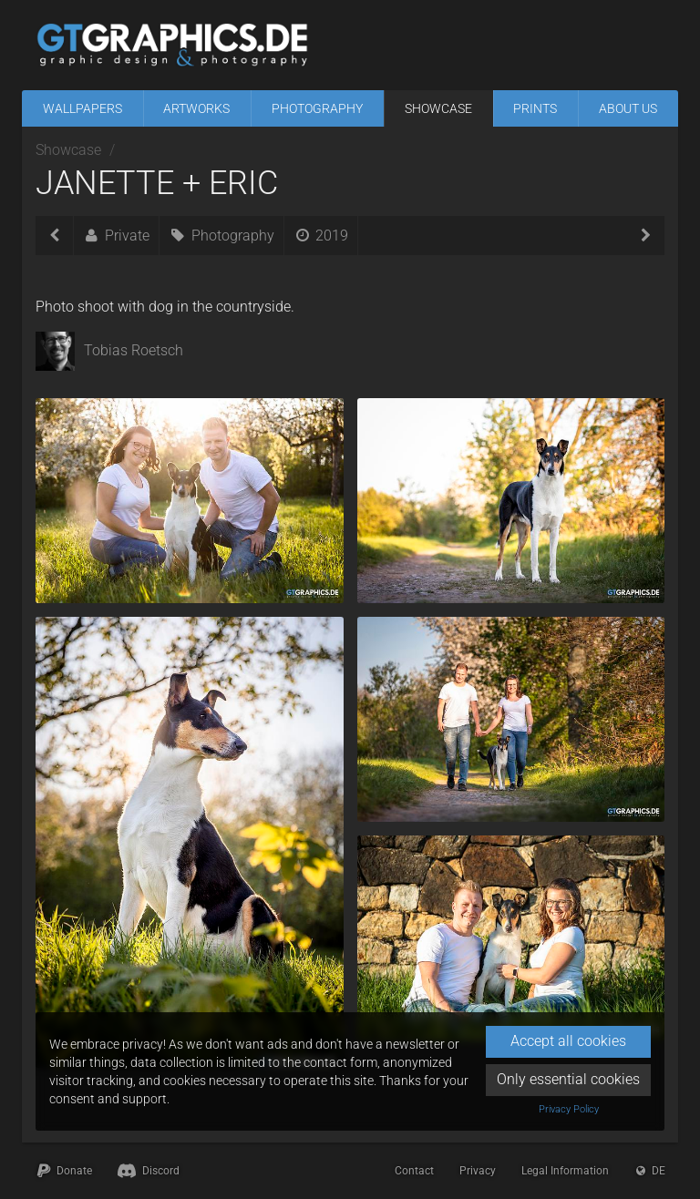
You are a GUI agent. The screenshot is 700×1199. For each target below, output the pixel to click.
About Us (628, 108)
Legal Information (565, 1170)
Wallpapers (82, 108)
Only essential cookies (568, 1079)
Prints (535, 108)
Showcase (438, 108)
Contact (414, 1170)
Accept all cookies (568, 1041)
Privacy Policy (569, 1109)
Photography (317, 108)
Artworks (196, 108)
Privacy (477, 1170)
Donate (63, 1170)
